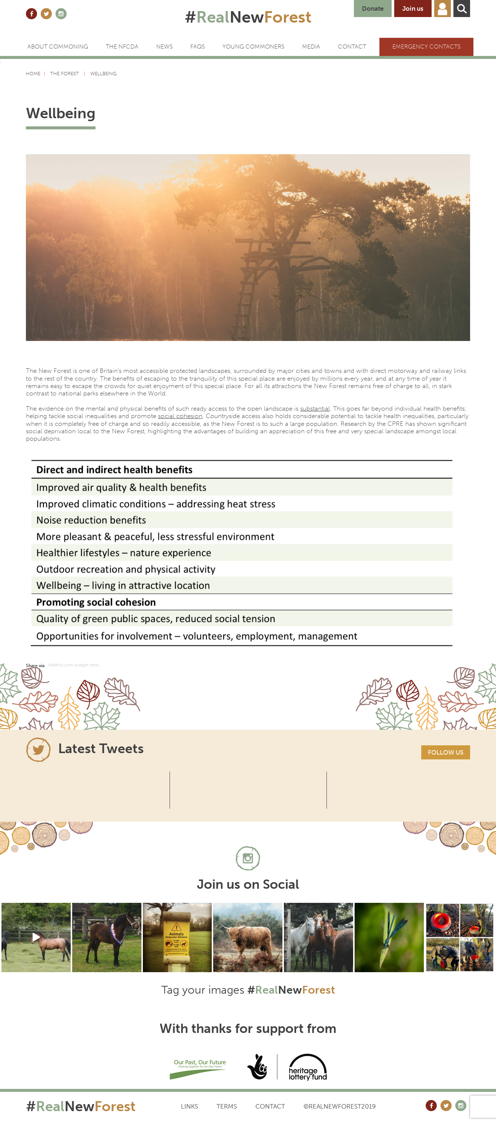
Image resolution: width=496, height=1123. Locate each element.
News (164, 46)
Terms (227, 1106)
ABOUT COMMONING (57, 46)
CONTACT (352, 46)
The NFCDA (122, 46)
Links (189, 1106)
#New (248, 17)
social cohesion (180, 416)
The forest (65, 73)
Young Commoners (253, 46)
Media (311, 46)
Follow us (445, 752)
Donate (372, 8)
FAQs (197, 46)
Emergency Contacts (426, 46)
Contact (270, 1106)
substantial (315, 408)
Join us (412, 8)
